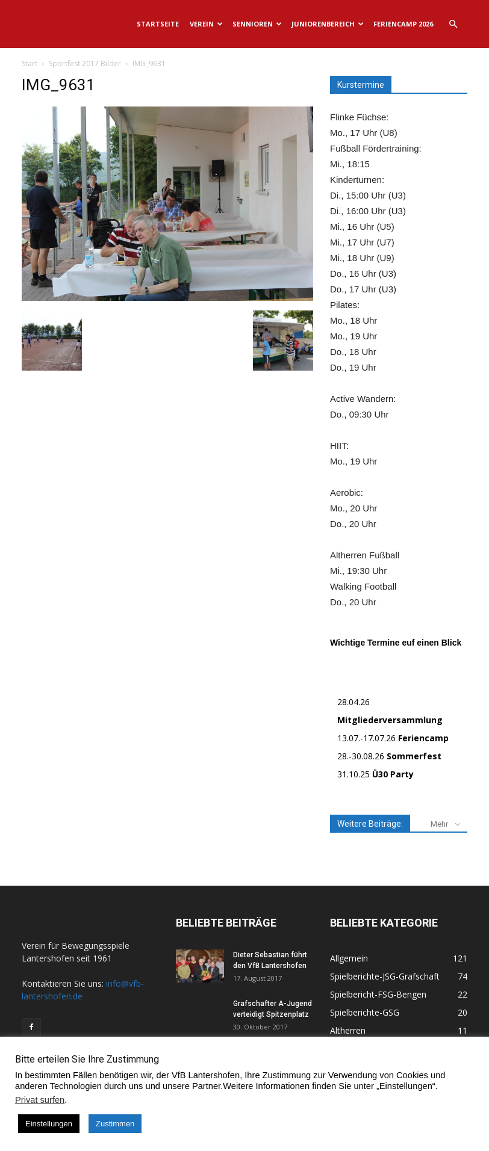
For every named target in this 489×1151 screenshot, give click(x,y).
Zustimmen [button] (115, 1123)
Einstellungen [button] (48, 1123)
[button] (452, 24)
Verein (206, 23)
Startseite (158, 23)
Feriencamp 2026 (403, 23)
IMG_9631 (58, 85)
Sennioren (257, 23)
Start (29, 63)
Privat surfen (39, 1100)
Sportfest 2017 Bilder (85, 63)
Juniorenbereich (327, 23)
